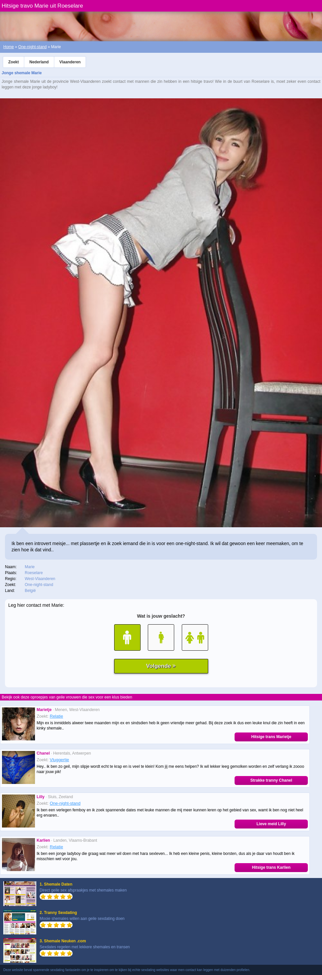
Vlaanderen (70, 62)
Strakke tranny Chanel (271, 780)
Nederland (39, 62)
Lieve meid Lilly (271, 824)
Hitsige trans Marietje (271, 736)
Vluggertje (59, 759)
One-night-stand (32, 47)
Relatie (56, 716)
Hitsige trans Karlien (271, 867)
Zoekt (13, 62)
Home (8, 47)
